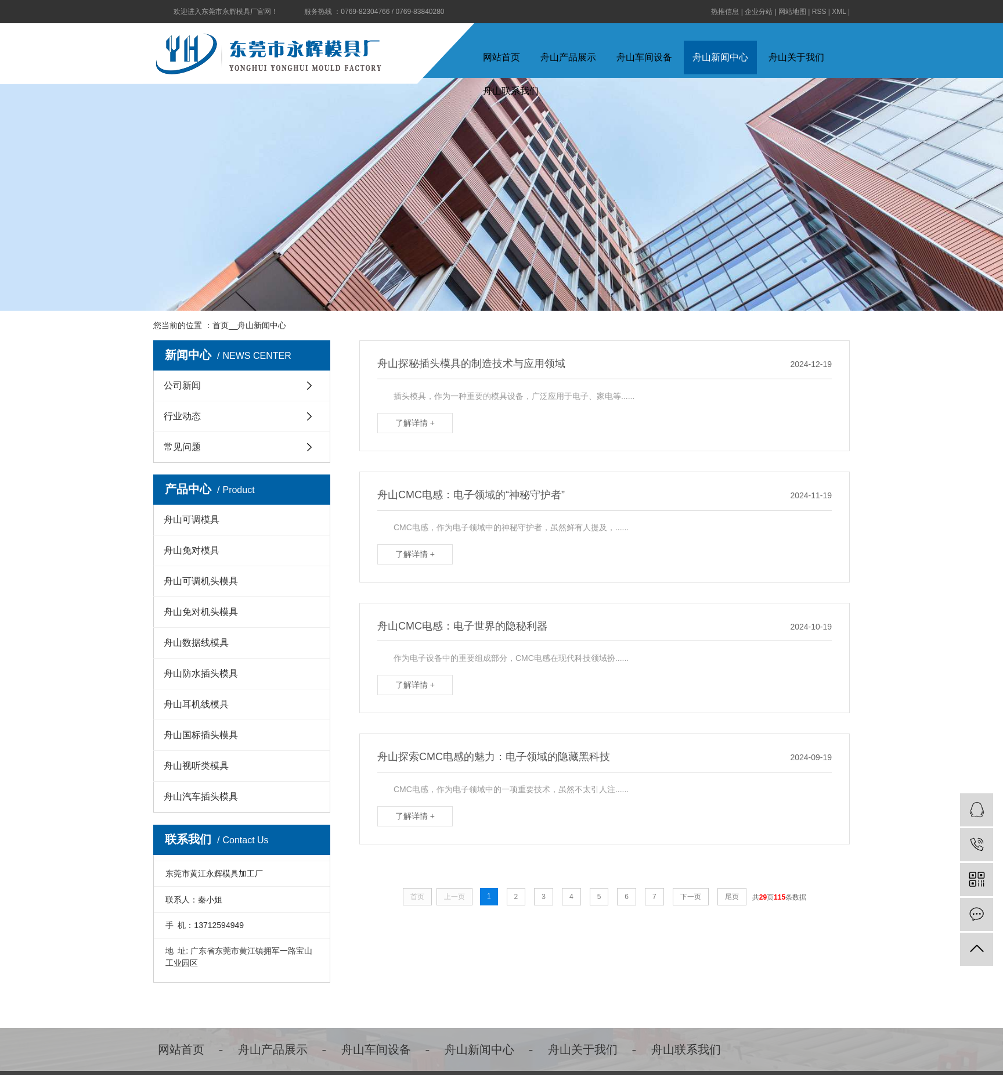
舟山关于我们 (796, 57)
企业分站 (759, 12)
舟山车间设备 (644, 57)
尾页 (732, 897)
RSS (819, 12)
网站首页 (501, 57)
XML (839, 12)
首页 (220, 325)
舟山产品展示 (568, 57)
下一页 (690, 897)
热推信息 (725, 12)
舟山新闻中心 (720, 57)
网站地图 (792, 12)
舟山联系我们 (686, 1049)
